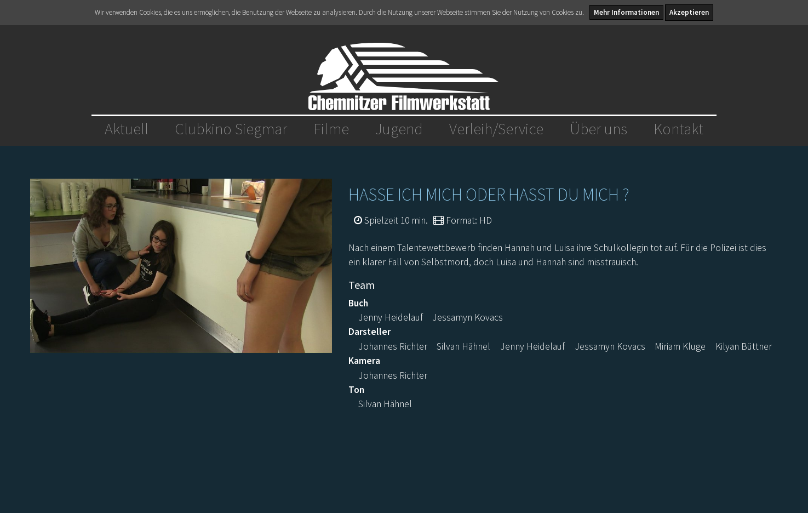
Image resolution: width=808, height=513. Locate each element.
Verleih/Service (496, 129)
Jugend (399, 129)
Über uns (598, 129)
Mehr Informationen (626, 12)
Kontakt (678, 129)
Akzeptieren (689, 12)
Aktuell (126, 129)
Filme (331, 129)
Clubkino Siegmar (231, 129)
